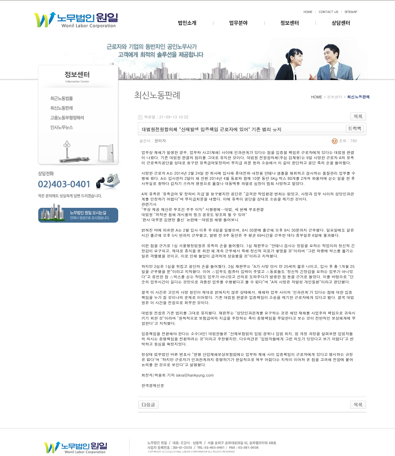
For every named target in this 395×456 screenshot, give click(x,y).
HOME (316, 96)
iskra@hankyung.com (195, 375)
